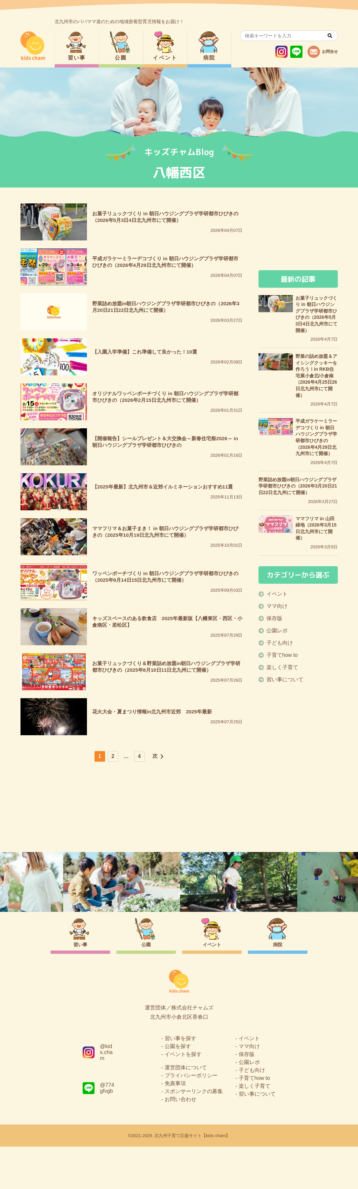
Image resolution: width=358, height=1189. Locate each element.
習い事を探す (180, 1080)
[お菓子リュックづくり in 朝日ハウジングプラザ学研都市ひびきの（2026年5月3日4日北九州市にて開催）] (276, 303)
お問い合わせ (180, 1141)
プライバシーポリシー (191, 1118)
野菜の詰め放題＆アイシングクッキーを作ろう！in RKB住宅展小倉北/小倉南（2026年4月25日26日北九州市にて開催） (316, 376)
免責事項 (175, 1125)
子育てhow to (282, 655)
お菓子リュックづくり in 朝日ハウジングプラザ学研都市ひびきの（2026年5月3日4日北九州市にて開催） (317, 314)
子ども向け (279, 643)
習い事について (284, 679)
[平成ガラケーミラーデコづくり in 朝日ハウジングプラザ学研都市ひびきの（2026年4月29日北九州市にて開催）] (276, 426)
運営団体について (186, 1110)
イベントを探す (183, 1096)
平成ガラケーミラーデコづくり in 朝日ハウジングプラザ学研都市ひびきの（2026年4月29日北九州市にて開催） (316, 437)
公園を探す (178, 1088)
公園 (121, 58)
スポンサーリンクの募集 (194, 1133)
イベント (165, 58)
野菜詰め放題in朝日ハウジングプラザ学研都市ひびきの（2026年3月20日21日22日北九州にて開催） (298, 486)
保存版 (274, 618)
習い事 (77, 58)
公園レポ (277, 630)
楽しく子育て (282, 667)
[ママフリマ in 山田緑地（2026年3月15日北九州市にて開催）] (276, 524)
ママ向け (277, 606)
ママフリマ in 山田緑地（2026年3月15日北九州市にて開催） (316, 528)
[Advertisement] (131, 818)
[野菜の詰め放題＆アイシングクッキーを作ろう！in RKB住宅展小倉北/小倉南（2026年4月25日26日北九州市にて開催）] (276, 361)
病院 (209, 58)
